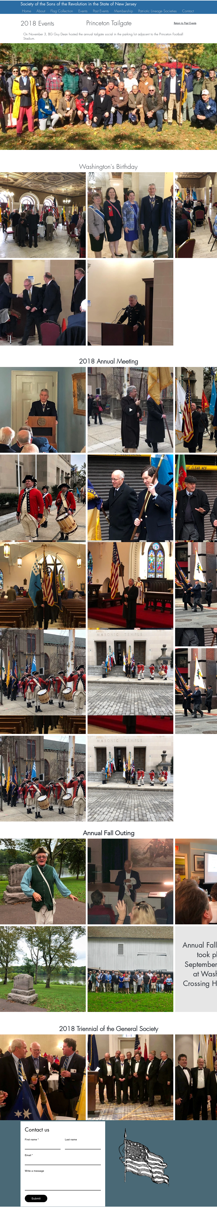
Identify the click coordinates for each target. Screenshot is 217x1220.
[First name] (42, 1146)
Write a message (34, 1170)
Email (29, 1155)
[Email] (62, 1161)
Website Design (112, 1218)
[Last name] (82, 1146)
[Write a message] (63, 1182)
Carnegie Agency (155, 1218)
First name (32, 1139)
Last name (71, 1139)
